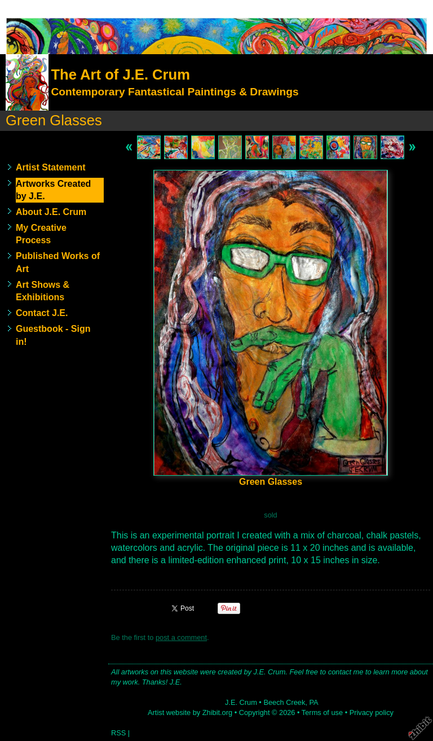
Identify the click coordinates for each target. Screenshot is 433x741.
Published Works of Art (58, 262)
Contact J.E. (42, 313)
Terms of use (322, 712)
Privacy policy (372, 712)
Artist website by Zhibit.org (190, 712)
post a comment (181, 637)
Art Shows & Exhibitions (42, 291)
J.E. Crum (241, 702)
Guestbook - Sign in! (53, 335)
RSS (118, 733)
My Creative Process (41, 234)
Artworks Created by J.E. (53, 190)
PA (314, 702)
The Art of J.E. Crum (120, 74)
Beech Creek (284, 702)
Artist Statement (51, 167)
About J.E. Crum (51, 212)
